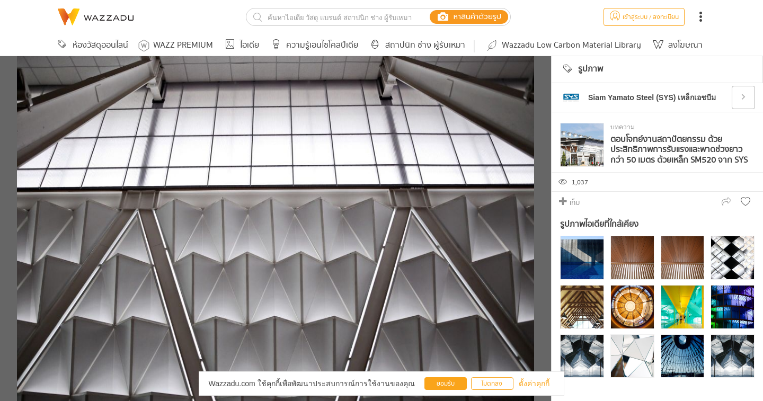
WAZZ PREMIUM (175, 45)
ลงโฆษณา (676, 45)
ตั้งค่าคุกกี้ (534, 383)
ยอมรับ (446, 383)
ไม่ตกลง (492, 383)
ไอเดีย (240, 45)
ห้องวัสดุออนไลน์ (91, 45)
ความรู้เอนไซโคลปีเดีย (313, 45)
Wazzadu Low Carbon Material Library (563, 45)
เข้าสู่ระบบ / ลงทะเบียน (644, 17)
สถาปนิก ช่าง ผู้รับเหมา (416, 45)
